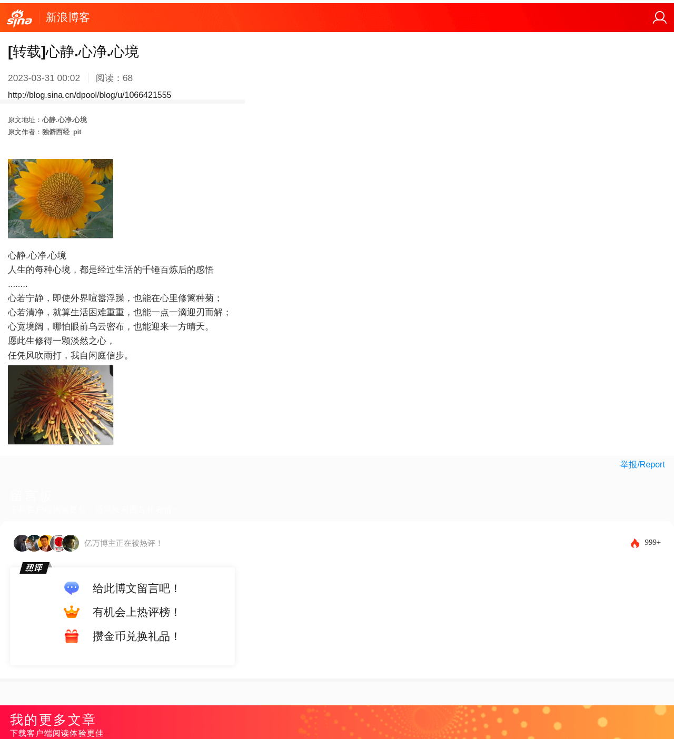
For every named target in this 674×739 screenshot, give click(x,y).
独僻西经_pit (62, 132)
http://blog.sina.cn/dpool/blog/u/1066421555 (89, 95)
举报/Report (642, 464)
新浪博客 (68, 17)
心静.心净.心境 (64, 120)
